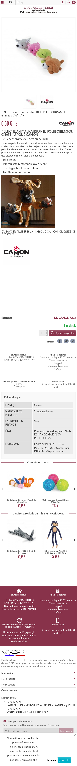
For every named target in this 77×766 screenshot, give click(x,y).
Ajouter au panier (62, 333)
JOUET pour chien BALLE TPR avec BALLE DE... (55, 501)
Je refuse (51, 760)
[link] (59, 341)
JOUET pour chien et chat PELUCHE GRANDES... (21, 501)
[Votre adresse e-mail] (31, 731)
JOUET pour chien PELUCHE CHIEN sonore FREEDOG (55, 552)
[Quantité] (42, 333)
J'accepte (64, 760)
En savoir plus (29, 759)
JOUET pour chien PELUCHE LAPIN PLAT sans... (21, 552)
